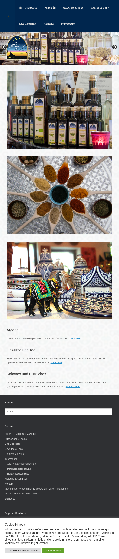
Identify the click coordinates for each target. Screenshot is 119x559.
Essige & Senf (99, 7)
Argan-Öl (50, 7)
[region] (59, 48)
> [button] (114, 47)
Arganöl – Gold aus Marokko (20, 433)
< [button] (5, 47)
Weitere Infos (73, 386)
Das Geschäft (27, 23)
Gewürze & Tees (73, 7)
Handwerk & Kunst (15, 453)
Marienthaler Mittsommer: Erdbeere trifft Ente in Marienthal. (37, 488)
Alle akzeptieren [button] (53, 550)
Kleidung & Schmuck (16, 478)
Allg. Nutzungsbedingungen (22, 463)
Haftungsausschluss (18, 473)
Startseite (28, 7)
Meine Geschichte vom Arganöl (22, 493)
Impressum (68, 23)
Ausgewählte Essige (16, 438)
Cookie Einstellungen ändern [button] (22, 550)
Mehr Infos (75, 338)
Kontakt (49, 23)
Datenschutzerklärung (19, 468)
